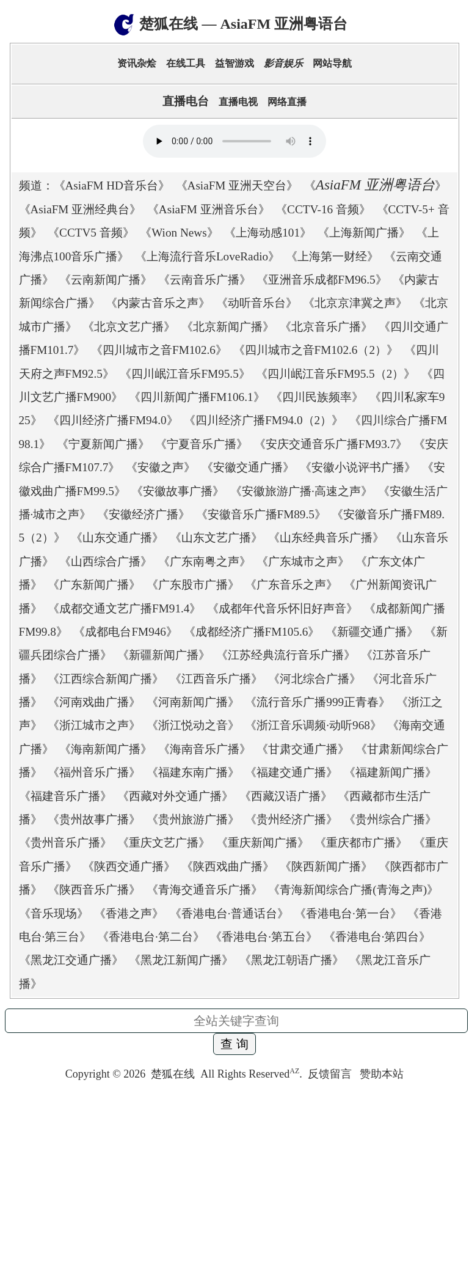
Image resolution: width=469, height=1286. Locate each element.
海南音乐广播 (204, 749)
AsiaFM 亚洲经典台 (80, 209)
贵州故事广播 (94, 819)
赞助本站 (382, 1074)
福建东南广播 (193, 772)
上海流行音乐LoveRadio (207, 256)
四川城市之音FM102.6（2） (316, 350)
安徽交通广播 (248, 467)
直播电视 (238, 102)
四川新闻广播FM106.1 (196, 397)
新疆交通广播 (372, 631)
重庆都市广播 (361, 842)
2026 (134, 1074)
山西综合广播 (105, 561)
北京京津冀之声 (355, 302)
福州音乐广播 (94, 772)
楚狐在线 (173, 1074)
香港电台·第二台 (151, 936)
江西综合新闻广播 (105, 678)
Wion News (178, 232)
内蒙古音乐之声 (157, 302)
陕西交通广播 (129, 866)
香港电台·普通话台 (229, 913)
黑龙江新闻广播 (181, 959)
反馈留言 (331, 1074)
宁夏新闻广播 (103, 444)
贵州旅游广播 (193, 819)
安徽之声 (160, 467)
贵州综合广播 (390, 819)
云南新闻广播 (105, 279)
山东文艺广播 (216, 537)
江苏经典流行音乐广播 (286, 655)
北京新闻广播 (228, 326)
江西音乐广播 (216, 678)
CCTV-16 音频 (323, 209)
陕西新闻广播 (326, 866)
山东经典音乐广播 (326, 537)
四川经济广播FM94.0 (112, 420)
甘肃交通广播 (303, 749)
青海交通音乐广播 (204, 889)
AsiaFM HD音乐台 (111, 185)
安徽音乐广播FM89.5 (261, 514)
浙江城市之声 (94, 725)
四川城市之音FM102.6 (159, 350)
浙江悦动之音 (193, 725)
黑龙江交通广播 (71, 959)
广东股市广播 (193, 584)
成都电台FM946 (125, 631)
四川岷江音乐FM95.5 (184, 373)
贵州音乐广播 (65, 842)
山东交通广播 (117, 537)
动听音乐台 (257, 302)
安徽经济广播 (143, 514)
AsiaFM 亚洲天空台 (237, 185)
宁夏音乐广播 (201, 444)
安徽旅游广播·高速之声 (301, 491)
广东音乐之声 (291, 584)
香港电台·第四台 (377, 936)
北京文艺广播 (129, 326)
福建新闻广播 (390, 772)
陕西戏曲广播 (228, 866)
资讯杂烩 (136, 63)
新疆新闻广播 (163, 655)
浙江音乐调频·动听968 (313, 725)
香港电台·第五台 (264, 936)
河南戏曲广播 (94, 702)
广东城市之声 (303, 561)
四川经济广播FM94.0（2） (263, 420)
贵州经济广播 (291, 819)
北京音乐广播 (326, 326)
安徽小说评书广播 (357, 467)
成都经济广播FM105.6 (251, 631)
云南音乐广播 (204, 279)
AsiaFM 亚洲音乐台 (208, 209)
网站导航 (332, 63)
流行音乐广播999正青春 (317, 702)
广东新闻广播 (94, 584)
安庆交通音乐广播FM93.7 (331, 444)
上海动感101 (268, 232)
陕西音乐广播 (94, 889)
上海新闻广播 (364, 232)
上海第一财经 (332, 256)
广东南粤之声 (204, 561)
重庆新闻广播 (262, 842)
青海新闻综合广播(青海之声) (353, 889)
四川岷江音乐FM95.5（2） (335, 373)
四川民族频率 (317, 397)
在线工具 (185, 63)
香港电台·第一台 (348, 913)
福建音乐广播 (65, 796)
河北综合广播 (314, 678)
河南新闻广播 (193, 702)
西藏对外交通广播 (175, 796)
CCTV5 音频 (91, 232)
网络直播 (287, 102)
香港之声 (129, 913)
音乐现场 (54, 913)
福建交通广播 (291, 772)
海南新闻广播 (105, 749)
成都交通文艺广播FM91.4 (124, 608)
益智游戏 (234, 63)
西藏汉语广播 (286, 796)
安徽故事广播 (178, 491)
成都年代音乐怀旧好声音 (282, 608)
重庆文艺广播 (163, 842)
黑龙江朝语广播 (291, 959)
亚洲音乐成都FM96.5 (321, 279)
